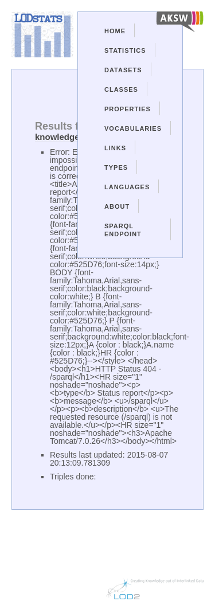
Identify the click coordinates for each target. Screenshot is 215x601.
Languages (127, 187)
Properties (127, 109)
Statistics (125, 50)
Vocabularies (133, 128)
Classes (121, 89)
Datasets (123, 70)
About (117, 206)
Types (116, 167)
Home (115, 31)
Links (115, 148)
